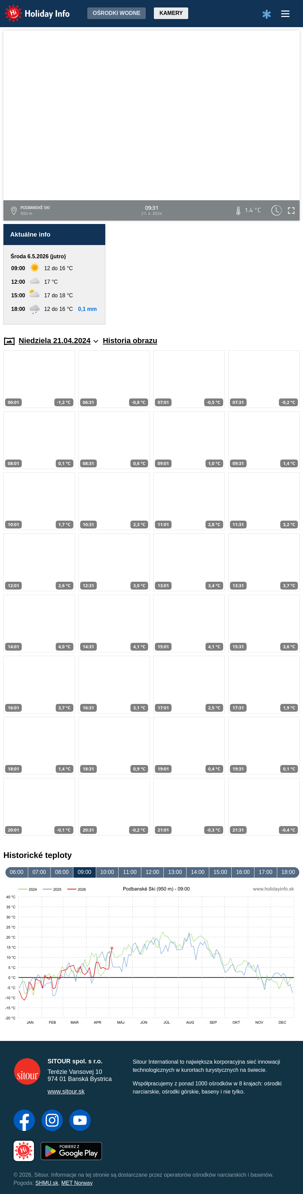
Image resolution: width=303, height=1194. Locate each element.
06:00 (16, 872)
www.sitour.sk (66, 1091)
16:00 (243, 872)
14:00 (197, 872)
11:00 (130, 872)
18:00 (288, 872)
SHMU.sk (46, 1183)
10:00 (107, 872)
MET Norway (77, 1183)
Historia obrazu (130, 340)
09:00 (84, 872)
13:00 (175, 872)
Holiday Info (30, 8)
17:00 (265, 872)
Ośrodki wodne (116, 13)
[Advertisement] (206, 274)
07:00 (39, 872)
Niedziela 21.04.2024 (58, 340)
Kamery (171, 13)
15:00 (220, 872)
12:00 (152, 872)
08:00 (62, 872)
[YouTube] (80, 1121)
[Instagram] (52, 1121)
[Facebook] (24, 1121)
